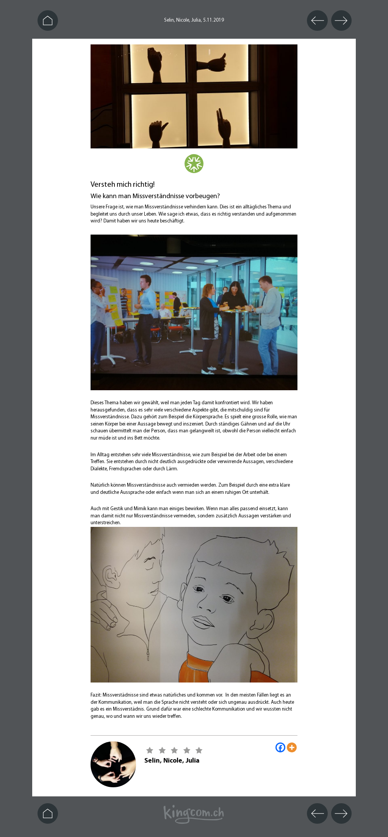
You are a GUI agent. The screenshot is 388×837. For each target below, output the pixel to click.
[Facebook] (280, 747)
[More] (292, 747)
